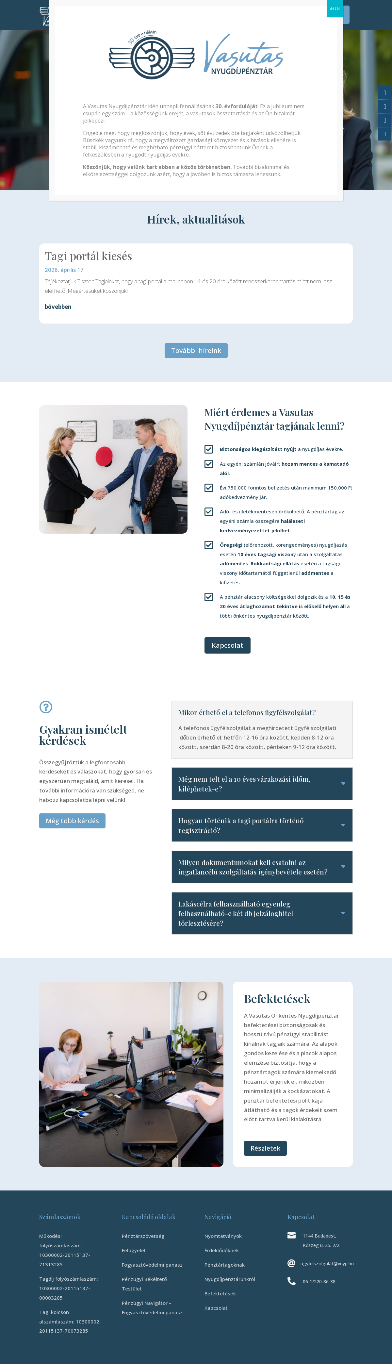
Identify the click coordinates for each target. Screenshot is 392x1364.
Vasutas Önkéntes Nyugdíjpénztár (134, 65)
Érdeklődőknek (121, 10)
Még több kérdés (72, 820)
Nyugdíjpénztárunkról (225, 10)
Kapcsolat (185, 20)
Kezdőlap (89, 10)
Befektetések (275, 10)
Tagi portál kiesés (88, 255)
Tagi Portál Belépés (322, 15)
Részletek (265, 1148)
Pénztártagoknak (169, 10)
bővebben (58, 306)
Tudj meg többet (84, 153)
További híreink (196, 350)
